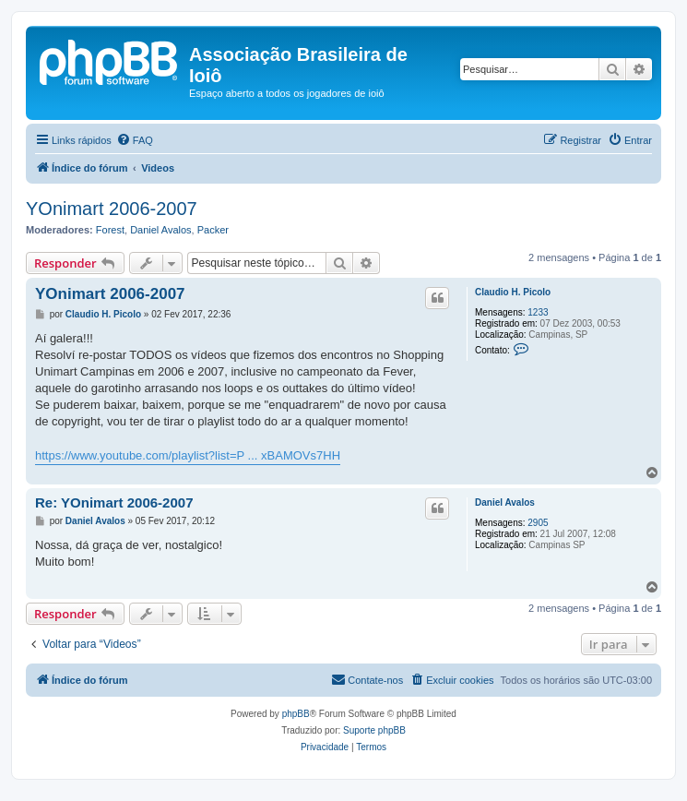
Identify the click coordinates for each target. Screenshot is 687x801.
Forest (110, 229)
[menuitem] (134, 140)
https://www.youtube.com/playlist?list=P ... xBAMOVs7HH (187, 455)
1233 (537, 312)
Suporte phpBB (374, 730)
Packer (213, 229)
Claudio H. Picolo (513, 292)
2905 (537, 523)
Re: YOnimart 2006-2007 (114, 502)
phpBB (296, 714)
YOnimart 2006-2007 (111, 208)
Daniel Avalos (160, 229)
